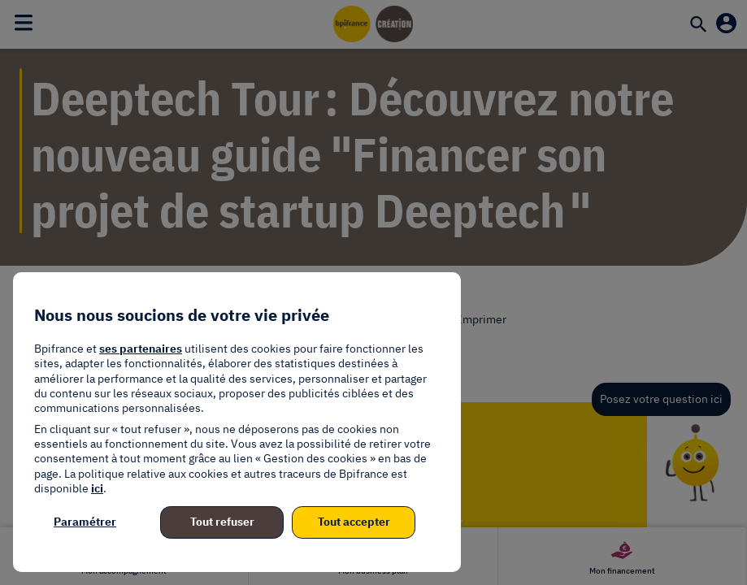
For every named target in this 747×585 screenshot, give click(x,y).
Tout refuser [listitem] (222, 521)
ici (97, 488)
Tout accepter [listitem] (354, 521)
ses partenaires (140, 348)
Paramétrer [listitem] (85, 521)
